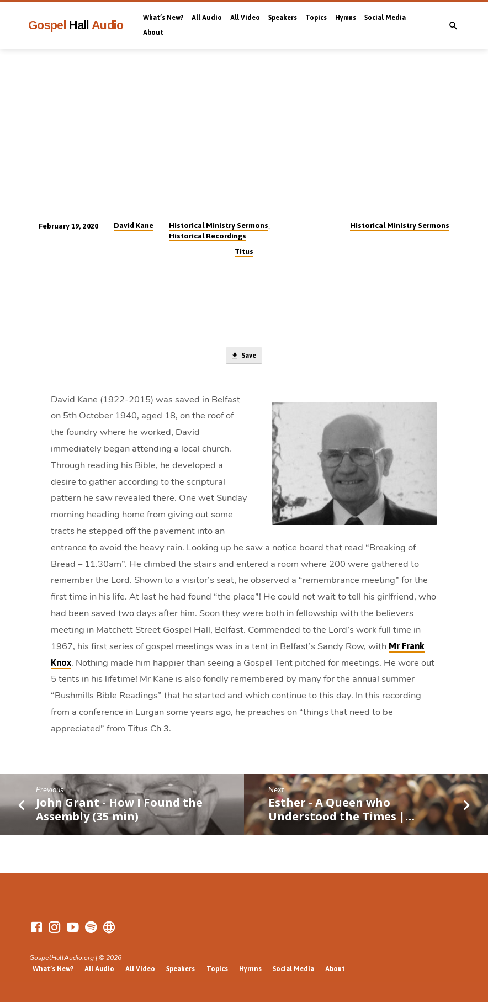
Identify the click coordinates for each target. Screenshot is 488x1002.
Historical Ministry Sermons (218, 225)
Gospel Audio (76, 25)
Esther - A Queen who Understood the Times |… (341, 810)
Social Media (385, 18)
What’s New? (163, 18)
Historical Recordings (207, 235)
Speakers (282, 18)
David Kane (133, 225)
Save (243, 356)
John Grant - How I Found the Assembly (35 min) (119, 810)
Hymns (345, 18)
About (153, 32)
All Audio (207, 18)
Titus (244, 251)
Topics (316, 18)
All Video (245, 18)
